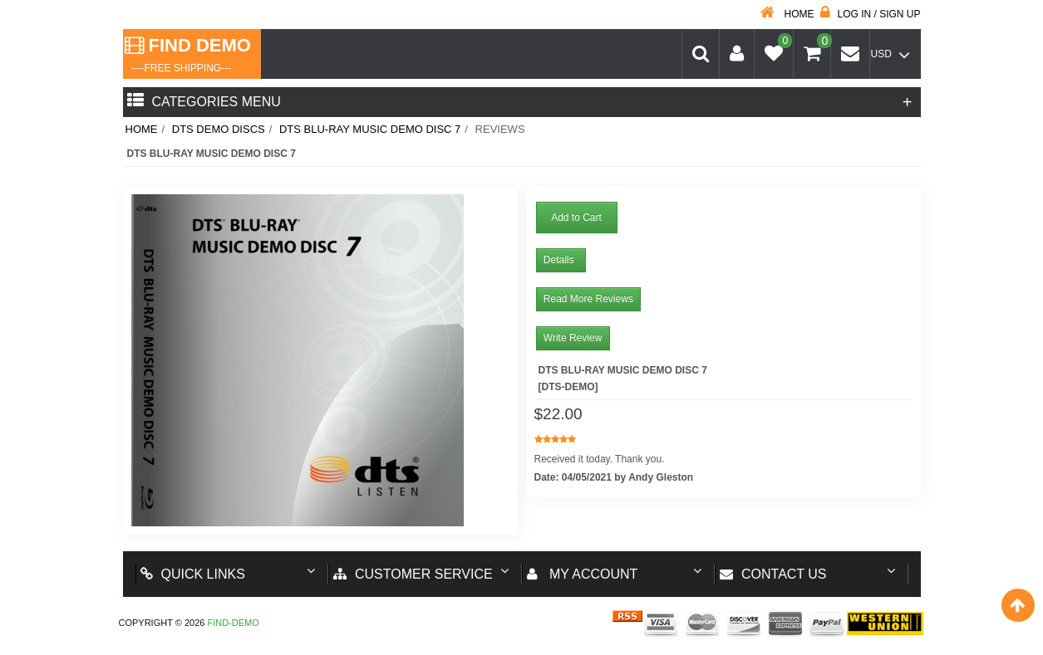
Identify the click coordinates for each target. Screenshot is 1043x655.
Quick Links (192, 574)
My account (582, 574)
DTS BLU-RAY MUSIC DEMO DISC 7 (369, 129)
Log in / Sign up (870, 14)
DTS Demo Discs (218, 129)
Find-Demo (232, 623)
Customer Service (413, 574)
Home (787, 14)
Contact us (773, 574)
